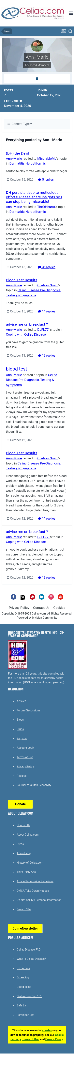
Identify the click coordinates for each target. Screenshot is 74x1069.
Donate (20, 804)
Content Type (19, 124)
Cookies (59, 608)
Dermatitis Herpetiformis (27, 163)
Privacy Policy (19, 608)
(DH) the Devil (17, 153)
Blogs (20, 719)
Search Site (24, 909)
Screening (23, 977)
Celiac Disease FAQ (28, 949)
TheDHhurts (46, 207)
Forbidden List (25, 1014)
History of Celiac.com (30, 862)
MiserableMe (46, 158)
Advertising (24, 853)
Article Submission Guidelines (35, 881)
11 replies (46, 311)
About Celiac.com (27, 834)
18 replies (46, 355)
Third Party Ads (26, 871)
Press (20, 844)
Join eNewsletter (25, 928)
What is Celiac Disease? (31, 958)
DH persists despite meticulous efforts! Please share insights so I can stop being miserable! (34, 197)
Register (22, 738)
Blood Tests (24, 986)
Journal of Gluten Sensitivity (34, 785)
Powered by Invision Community (37, 617)
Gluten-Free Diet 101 (29, 996)
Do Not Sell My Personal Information (39, 899)
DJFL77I (43, 329)
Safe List (22, 1005)
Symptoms (23, 968)
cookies (47, 1030)
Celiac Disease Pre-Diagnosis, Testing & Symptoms (31, 380)
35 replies (46, 267)
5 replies (46, 179)
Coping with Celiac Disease (26, 334)
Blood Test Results (21, 280)
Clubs (20, 729)
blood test (16, 369)
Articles (21, 701)
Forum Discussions (28, 710)
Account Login (26, 747)
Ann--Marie (14, 158)
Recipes (21, 775)
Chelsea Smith (47, 285)
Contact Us (41, 608)
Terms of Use (25, 757)
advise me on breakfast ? (27, 324)
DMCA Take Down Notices (33, 890)
